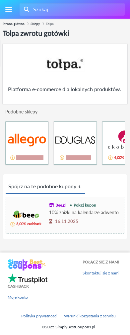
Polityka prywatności (39, 315)
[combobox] (71, 9)
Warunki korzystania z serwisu (90, 315)
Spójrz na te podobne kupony (45, 186)
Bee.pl (60, 205)
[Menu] (8, 9)
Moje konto (18, 297)
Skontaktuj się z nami (101, 272)
